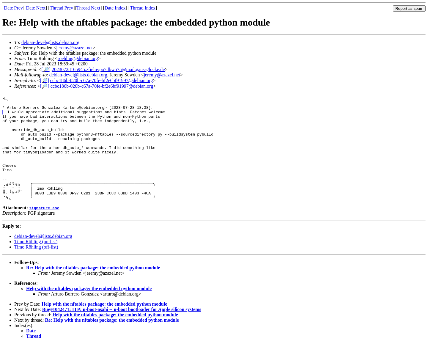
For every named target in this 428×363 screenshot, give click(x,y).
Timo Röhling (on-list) (35, 260)
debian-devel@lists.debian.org (50, 42)
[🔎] (46, 69)
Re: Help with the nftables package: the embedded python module (93, 287)
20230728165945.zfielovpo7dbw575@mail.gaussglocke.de (108, 69)
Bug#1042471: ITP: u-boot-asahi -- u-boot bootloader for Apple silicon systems (121, 328)
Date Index (115, 7)
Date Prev (13, 7)
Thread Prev (61, 7)
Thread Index (142, 7)
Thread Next (88, 7)
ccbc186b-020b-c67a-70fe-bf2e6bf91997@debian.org (101, 80)
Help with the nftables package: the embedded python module (89, 307)
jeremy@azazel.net (74, 47)
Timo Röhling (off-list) (36, 266)
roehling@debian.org (78, 58)
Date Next (35, 7)
